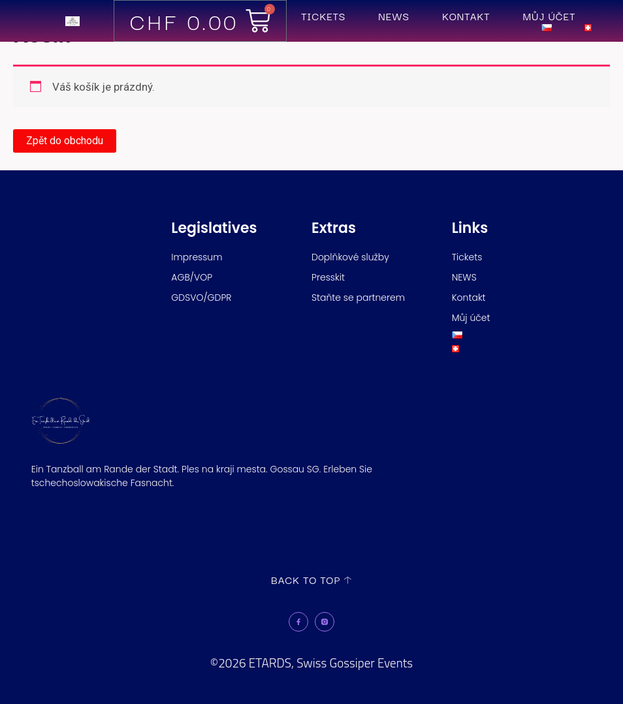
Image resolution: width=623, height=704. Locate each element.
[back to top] (348, 580)
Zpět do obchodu (64, 140)
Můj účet (548, 16)
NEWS (393, 16)
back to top (305, 579)
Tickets (323, 16)
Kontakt (466, 16)
